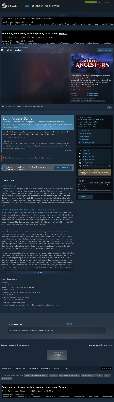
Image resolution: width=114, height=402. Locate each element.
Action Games (13, 50)
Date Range (44, 371)
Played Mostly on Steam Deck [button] (68, 378)
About (48, 6)
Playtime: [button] (52, 378)
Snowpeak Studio (92, 96)
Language (32, 371)
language (107, 2)
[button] (94, 142)
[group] (57, 379)
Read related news (84, 185)
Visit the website (85, 179)
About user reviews (95, 348)
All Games (4, 50)
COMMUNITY (37, 6)
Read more (68, 153)
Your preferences (107, 348)
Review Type (6, 371)
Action (73, 103)
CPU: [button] (98, 378)
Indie (78, 103)
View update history (85, 182)
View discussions (84, 188)
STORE (27, 6)
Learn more (15, 130)
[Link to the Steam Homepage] (11, 8)
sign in (100, 2)
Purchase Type (20, 371)
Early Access (90, 103)
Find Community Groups (86, 191)
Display (65, 371)
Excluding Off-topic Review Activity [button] (35, 378)
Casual (83, 103)
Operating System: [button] (87, 378)
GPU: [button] (106, 378)
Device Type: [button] (5, 381)
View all (69, 326)
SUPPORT (56, 6)
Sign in (4, 109)
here (43, 333)
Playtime (56, 371)
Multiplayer (99, 103)
